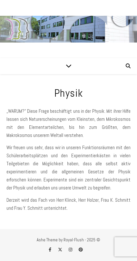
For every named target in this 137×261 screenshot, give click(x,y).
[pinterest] (81, 249)
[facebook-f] (50, 249)
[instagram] (71, 249)
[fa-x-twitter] (60, 249)
